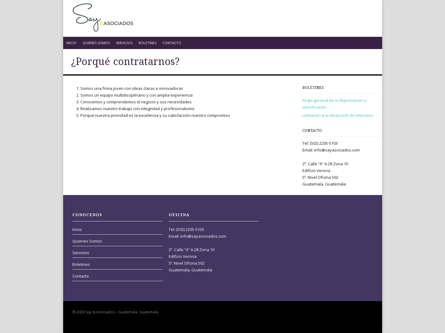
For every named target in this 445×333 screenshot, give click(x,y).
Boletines (147, 42)
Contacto (172, 42)
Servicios (124, 42)
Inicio (71, 42)
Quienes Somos (96, 42)
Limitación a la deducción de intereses (337, 115)
